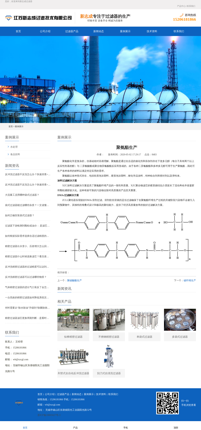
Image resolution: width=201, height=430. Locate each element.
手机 (125, 425)
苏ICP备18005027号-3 (49, 415)
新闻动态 (98, 31)
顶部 (176, 425)
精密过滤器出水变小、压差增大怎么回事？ (27, 246)
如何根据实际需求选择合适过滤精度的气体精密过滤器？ (27, 236)
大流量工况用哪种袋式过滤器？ (22, 195)
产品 (75, 425)
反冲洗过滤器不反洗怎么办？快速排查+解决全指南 (27, 174)
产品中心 (181, 6)
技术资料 (152, 31)
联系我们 (191, 6)
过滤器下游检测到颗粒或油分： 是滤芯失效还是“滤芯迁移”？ (27, 225)
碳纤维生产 (190, 280)
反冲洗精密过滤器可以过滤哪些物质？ (26, 277)
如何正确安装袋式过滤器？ (19, 215)
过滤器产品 (71, 31)
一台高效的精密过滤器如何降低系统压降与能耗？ (27, 297)
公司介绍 (45, 31)
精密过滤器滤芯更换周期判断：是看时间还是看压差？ (27, 318)
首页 (18, 31)
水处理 (14, 147)
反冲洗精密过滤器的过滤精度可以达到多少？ (27, 266)
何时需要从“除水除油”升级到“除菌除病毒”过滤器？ (27, 307)
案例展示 (125, 31)
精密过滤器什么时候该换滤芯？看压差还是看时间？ (27, 256)
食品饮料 (15, 154)
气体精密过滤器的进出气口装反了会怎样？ (27, 287)
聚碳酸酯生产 (74, 280)
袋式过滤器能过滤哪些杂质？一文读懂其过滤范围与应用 (27, 205)
